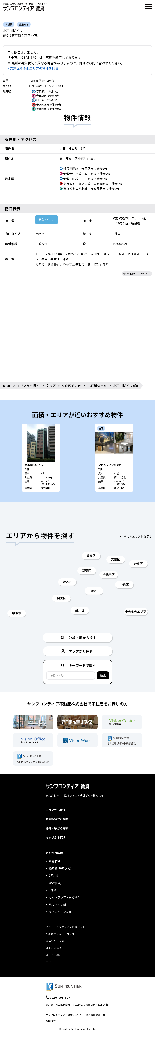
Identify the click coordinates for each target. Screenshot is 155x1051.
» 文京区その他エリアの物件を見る (32, 68)
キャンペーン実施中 (61, 912)
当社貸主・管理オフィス (60, 934)
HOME (6, 385)
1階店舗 (54, 875)
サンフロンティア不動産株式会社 (64, 1014)
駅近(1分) (55, 883)
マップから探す (56, 837)
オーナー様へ (54, 955)
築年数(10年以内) (60, 868)
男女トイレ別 (46, 219)
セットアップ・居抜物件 (64, 897)
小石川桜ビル (97, 385)
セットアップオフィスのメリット (65, 927)
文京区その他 (71, 385)
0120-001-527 (60, 997)
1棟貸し (54, 890)
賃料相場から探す (57, 819)
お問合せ (51, 1020)
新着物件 (54, 861)
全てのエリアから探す (138, 536)
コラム (50, 962)
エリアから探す (28, 385)
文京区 (51, 385)
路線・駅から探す (57, 828)
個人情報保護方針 (95, 1014)
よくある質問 (54, 948)
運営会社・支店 (55, 941)
